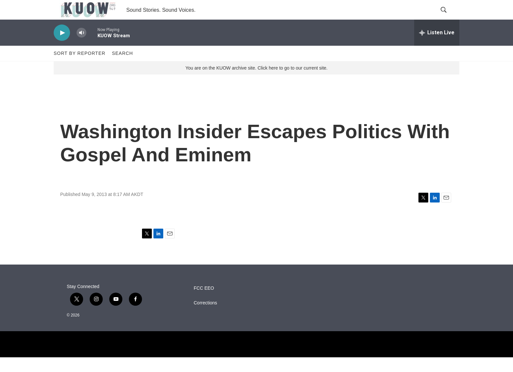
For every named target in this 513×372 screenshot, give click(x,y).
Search (122, 68)
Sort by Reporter (79, 68)
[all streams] (436, 47)
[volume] (81, 47)
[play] (62, 47)
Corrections (205, 317)
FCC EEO (204, 302)
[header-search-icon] (449, 17)
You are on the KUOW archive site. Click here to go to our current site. (256, 82)
